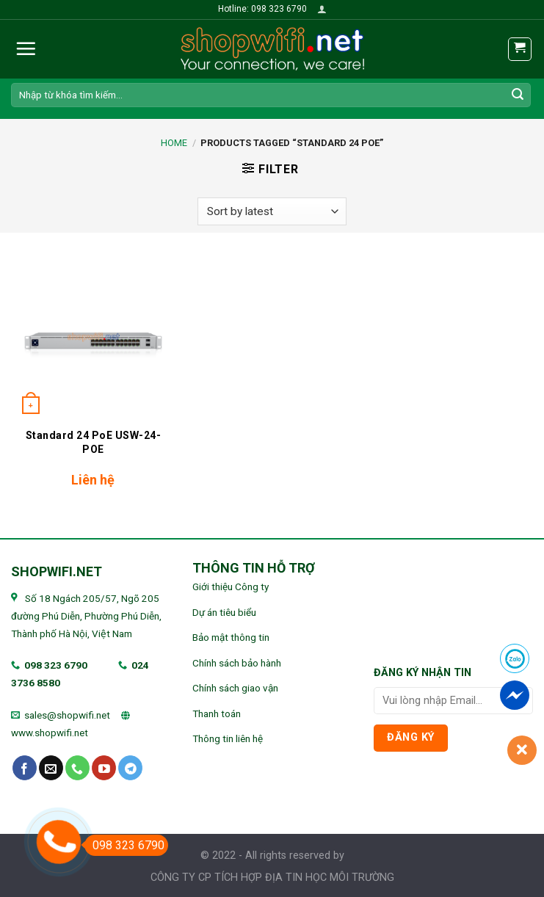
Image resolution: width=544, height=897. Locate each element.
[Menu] (25, 48)
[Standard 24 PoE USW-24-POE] (93, 337)
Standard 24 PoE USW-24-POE (94, 441)
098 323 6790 (55, 665)
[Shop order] (271, 211)
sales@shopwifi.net (67, 715)
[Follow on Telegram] (130, 767)
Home (174, 142)
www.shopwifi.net (49, 732)
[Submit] (517, 94)
